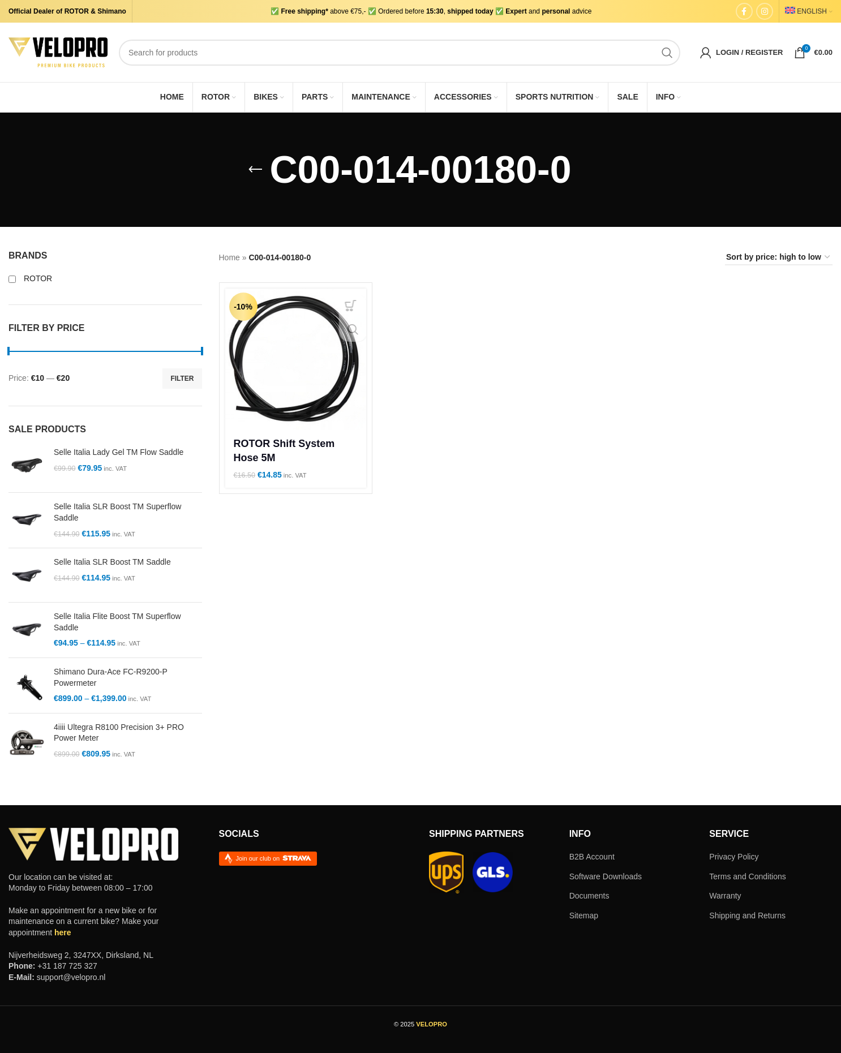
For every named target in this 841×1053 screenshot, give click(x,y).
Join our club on (274, 858)
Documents (589, 895)
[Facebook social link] (744, 11)
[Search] (399, 53)
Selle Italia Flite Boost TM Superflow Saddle (117, 622)
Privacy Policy (733, 856)
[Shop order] (779, 258)
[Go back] (255, 169)
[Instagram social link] (764, 11)
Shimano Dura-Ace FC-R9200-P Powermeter (111, 677)
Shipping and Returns (747, 915)
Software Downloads (605, 876)
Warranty (725, 895)
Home (229, 257)
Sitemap (583, 915)
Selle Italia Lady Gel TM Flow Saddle (118, 452)
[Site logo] (58, 51)
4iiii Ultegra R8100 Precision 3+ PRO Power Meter (119, 733)
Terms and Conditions (747, 876)
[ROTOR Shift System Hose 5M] (296, 359)
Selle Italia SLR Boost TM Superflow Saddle (117, 512)
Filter (182, 378)
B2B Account (592, 856)
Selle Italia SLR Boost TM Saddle (112, 561)
